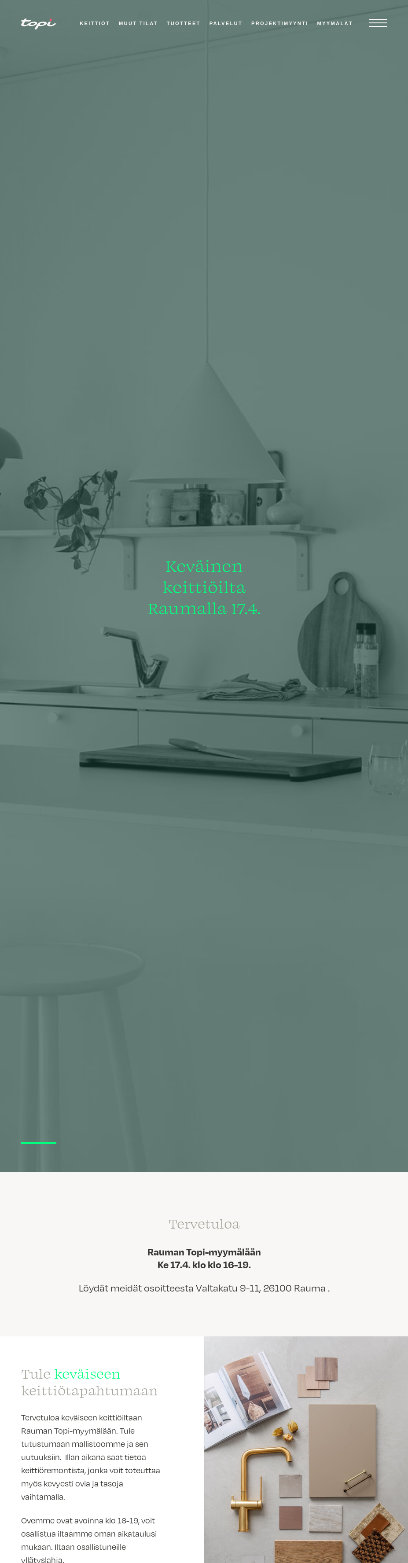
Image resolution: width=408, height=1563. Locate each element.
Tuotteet (184, 23)
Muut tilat (138, 23)
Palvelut (226, 23)
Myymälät (335, 23)
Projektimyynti (280, 23)
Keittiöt (95, 23)
